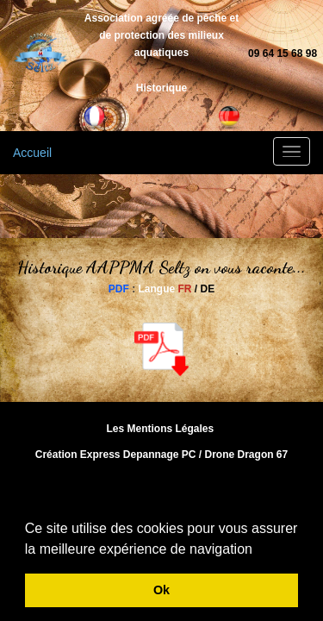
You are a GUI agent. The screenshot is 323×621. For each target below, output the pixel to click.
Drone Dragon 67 (247, 454)
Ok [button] (161, 590)
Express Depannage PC (138, 454)
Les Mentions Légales (160, 429)
